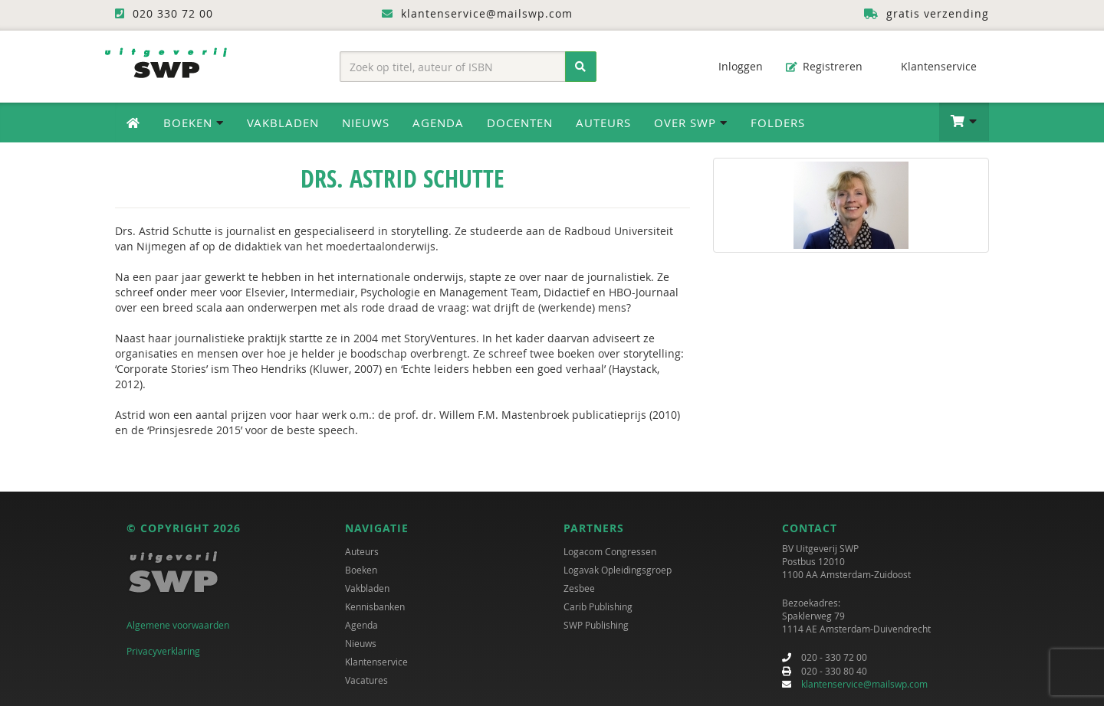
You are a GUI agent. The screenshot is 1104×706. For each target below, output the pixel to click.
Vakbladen (283, 122)
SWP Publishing (596, 625)
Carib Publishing (598, 606)
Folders (778, 122)
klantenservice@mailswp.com (864, 684)
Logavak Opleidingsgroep (618, 570)
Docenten (520, 122)
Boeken (361, 570)
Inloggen (733, 66)
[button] (964, 122)
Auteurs (603, 122)
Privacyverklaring (163, 651)
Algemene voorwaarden (178, 625)
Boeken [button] (193, 122)
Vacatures (366, 680)
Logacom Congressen (610, 551)
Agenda (438, 122)
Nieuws (365, 122)
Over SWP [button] (691, 122)
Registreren (824, 66)
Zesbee (579, 588)
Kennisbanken (375, 606)
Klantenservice (931, 66)
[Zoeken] (580, 66)
